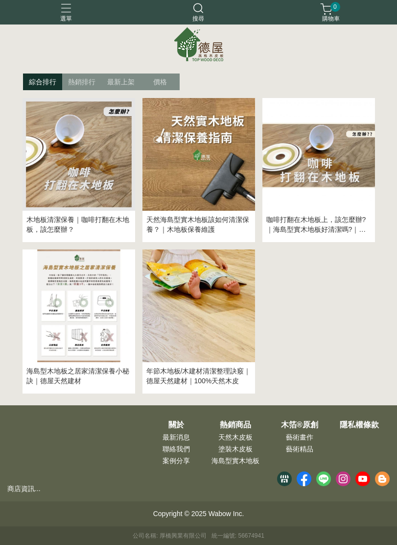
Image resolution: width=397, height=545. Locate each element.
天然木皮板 (235, 437)
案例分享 (176, 460)
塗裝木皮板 (235, 449)
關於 (176, 425)
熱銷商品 (235, 425)
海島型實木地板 (235, 460)
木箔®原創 (299, 425)
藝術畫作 (299, 437)
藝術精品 (299, 449)
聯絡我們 (176, 449)
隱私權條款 (359, 425)
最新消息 (176, 437)
